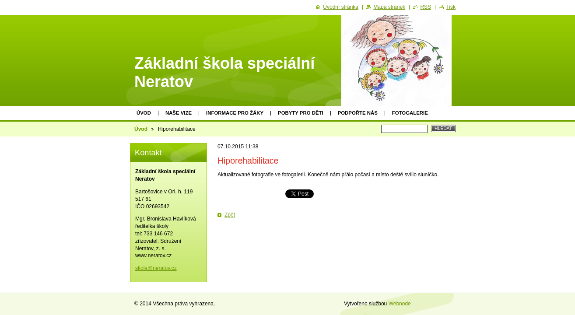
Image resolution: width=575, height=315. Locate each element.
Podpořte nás (358, 113)
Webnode (400, 304)
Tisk (451, 7)
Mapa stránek (389, 7)
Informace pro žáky (234, 113)
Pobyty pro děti (300, 113)
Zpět (229, 215)
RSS (425, 7)
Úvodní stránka (340, 7)
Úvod (144, 113)
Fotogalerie (410, 113)
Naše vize (178, 113)
